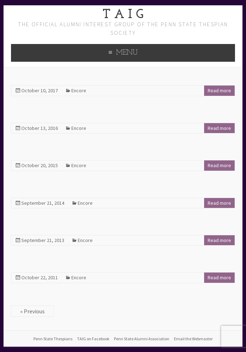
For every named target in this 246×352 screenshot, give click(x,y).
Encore (78, 90)
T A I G (123, 15)
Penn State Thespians (52, 338)
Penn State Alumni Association (141, 338)
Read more (219, 90)
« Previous (32, 311)
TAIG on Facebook (93, 338)
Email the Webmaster (193, 338)
